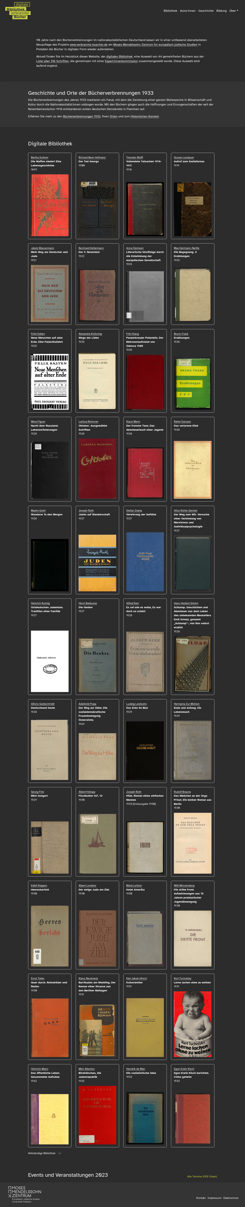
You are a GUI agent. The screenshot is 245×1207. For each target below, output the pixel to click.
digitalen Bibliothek (119, 56)
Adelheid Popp (87, 704)
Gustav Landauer (184, 157)
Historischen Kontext (145, 116)
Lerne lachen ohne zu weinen (192, 982)
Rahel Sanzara (182, 421)
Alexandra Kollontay (90, 334)
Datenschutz (230, 1198)
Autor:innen (188, 11)
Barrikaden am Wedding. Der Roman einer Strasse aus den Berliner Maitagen (97, 986)
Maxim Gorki (38, 510)
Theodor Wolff (134, 157)
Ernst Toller (37, 978)
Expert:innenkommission (121, 61)
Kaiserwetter (134, 982)
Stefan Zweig (134, 510)
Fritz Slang (132, 334)
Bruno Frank (181, 334)
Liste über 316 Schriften (52, 61)
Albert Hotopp (87, 792)
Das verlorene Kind (186, 425)
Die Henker (86, 607)
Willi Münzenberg (184, 885)
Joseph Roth (86, 510)
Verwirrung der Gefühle (141, 514)
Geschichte (206, 11)
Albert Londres (87, 885)
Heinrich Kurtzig (40, 603)
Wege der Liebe (89, 337)
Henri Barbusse (88, 603)
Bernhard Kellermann (91, 248)
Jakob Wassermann (42, 248)
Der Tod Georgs (89, 161)
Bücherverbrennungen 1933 (81, 116)
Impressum (214, 1198)
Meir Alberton (87, 1069)
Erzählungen (182, 337)
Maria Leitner (134, 885)
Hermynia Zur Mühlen (187, 704)
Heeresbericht (40, 889)
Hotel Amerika (135, 889)
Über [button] (232, 11)
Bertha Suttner (39, 157)
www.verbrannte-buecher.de (89, 44)
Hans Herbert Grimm (186, 603)
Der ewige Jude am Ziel (94, 889)
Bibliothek (170, 11)
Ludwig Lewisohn (136, 704)
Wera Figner (38, 421)
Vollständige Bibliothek (41, 1153)
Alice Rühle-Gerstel (185, 510)
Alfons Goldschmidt (42, 704)
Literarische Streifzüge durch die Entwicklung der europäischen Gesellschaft (145, 256)
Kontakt (201, 1198)
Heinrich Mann (39, 1069)
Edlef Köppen (39, 885)
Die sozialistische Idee (141, 1073)
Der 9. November (89, 252)
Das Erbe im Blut (137, 708)
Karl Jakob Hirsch (136, 978)
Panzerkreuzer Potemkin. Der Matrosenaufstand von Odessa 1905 (144, 341)
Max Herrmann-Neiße (186, 248)
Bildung (221, 11)
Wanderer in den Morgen (46, 514)
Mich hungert (39, 795)
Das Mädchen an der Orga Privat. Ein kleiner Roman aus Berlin (192, 799)
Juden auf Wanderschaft (94, 514)
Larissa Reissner (88, 421)
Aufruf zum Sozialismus (189, 161)
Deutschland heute (43, 708)
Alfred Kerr (132, 603)
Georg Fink (37, 792)
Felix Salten (38, 334)
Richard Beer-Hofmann (92, 157)
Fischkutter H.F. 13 (90, 795)
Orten (113, 116)
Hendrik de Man (135, 1069)
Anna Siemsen (135, 248)
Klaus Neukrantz (88, 978)
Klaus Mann (133, 421)
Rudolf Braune (182, 792)
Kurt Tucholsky (182, 978)
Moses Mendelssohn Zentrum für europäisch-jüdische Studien (155, 44)
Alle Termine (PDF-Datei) (202, 1176)
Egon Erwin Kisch (184, 1069)
